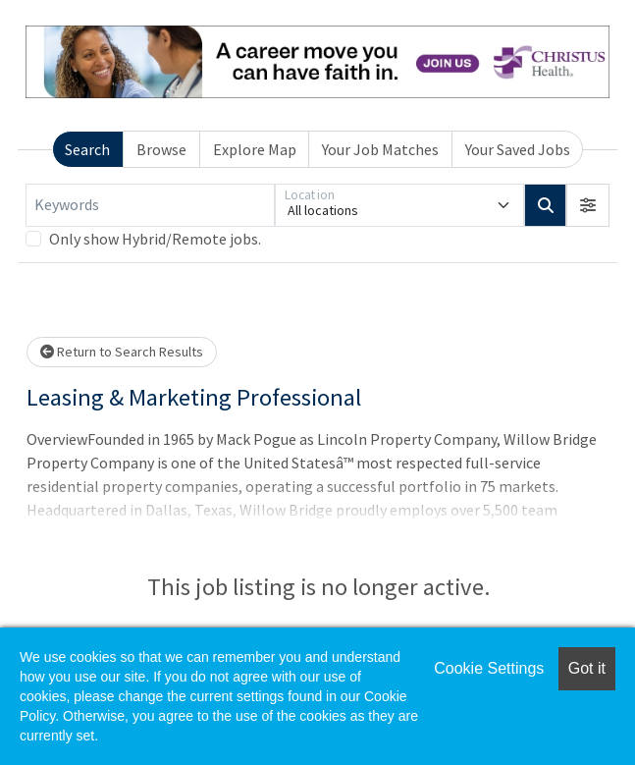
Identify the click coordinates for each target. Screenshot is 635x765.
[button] (587, 205)
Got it (587, 668)
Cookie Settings (489, 668)
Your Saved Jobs (517, 149)
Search (87, 149)
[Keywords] (150, 205)
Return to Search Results (121, 351)
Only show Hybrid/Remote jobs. (155, 238)
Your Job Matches (380, 149)
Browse (161, 149)
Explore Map (254, 149)
